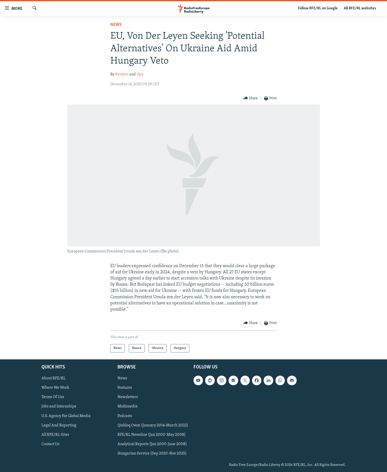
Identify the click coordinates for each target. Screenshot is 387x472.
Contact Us (50, 444)
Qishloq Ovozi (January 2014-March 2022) (152, 425)
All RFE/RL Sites (55, 435)
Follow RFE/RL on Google (318, 8)
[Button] (250, 98)
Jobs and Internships (58, 407)
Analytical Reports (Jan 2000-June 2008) (152, 444)
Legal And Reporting (58, 425)
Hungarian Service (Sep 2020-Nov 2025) (152, 453)
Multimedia (127, 407)
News (116, 24)
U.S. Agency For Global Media (66, 416)
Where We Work (55, 388)
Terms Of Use (52, 397)
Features (124, 388)
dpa (140, 74)
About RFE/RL (53, 379)
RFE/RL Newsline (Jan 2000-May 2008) (151, 435)
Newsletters (127, 397)
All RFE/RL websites (360, 8)
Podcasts (124, 416)
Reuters (122, 74)
